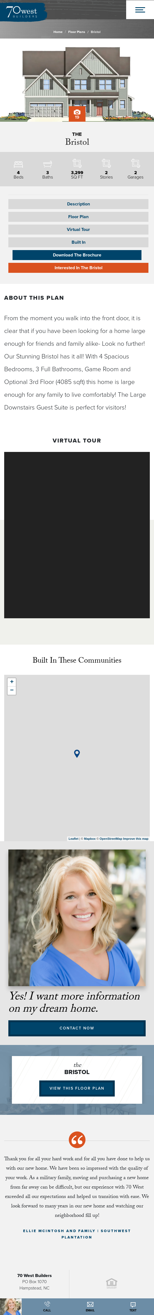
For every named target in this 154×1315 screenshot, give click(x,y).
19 (77, 115)
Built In (78, 242)
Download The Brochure (77, 255)
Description (78, 204)
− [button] (12, 690)
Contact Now (77, 1028)
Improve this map (135, 838)
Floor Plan (78, 217)
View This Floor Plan (77, 1088)
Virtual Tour (78, 229)
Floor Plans (76, 32)
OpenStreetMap (111, 838)
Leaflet (73, 838)
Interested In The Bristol (78, 268)
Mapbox (90, 838)
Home (58, 32)
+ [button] (12, 682)
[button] (78, 217)
